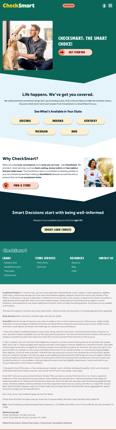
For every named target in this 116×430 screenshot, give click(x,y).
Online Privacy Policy (30, 422)
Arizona (25, 121)
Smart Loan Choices (58, 229)
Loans (7, 258)
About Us (76, 262)
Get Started (68, 5)
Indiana (58, 121)
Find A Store (42, 262)
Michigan (41, 131)
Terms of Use (45, 422)
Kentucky (90, 121)
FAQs (74, 271)
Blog (74, 267)
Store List (41, 267)
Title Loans (9, 271)
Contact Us (106, 258)
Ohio (74, 131)
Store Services (45, 258)
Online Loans (10, 275)
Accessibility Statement (62, 422)
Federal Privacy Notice (12, 422)
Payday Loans (10, 262)
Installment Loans (12, 267)
